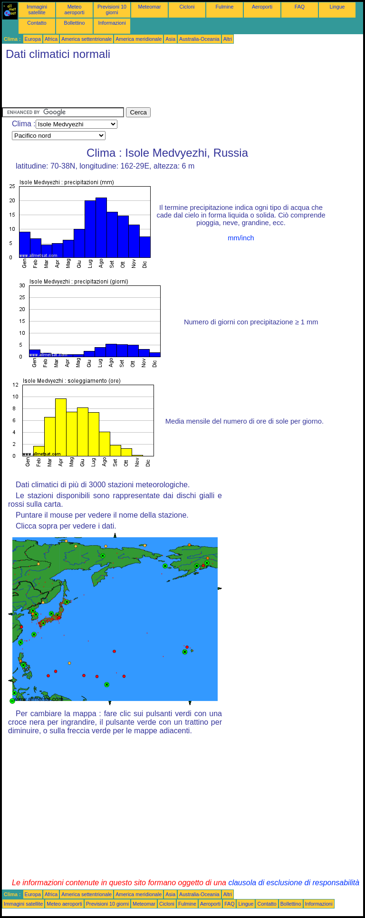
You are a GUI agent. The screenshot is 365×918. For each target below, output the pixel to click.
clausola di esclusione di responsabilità (293, 883)
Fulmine (225, 6)
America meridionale (138, 39)
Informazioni (111, 23)
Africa (51, 39)
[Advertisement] (175, 86)
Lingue (337, 6)
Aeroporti (262, 6)
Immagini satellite (37, 9)
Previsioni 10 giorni (111, 9)
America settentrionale (86, 39)
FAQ (300, 6)
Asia (170, 39)
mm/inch (241, 238)
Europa (33, 39)
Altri (227, 39)
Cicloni (187, 6)
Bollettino (74, 23)
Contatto (36, 23)
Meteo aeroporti (74, 9)
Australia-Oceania (199, 39)
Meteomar (149, 6)
